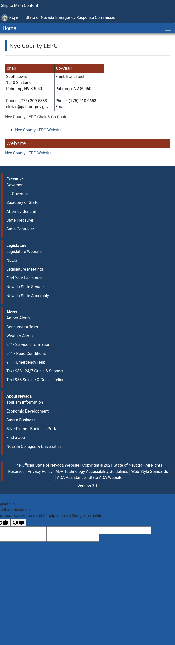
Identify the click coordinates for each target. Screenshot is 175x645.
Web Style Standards (149, 471)
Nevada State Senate (25, 286)
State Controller (20, 229)
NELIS (11, 260)
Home (8, 28)
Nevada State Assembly (27, 295)
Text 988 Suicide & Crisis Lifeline (35, 379)
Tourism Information (24, 402)
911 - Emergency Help (25, 362)
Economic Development (27, 411)
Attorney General (21, 211)
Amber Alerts (18, 318)
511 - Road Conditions (26, 353)
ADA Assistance (71, 477)
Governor (14, 185)
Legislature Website (24, 251)
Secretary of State (22, 202)
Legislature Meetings (25, 269)
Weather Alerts (19, 335)
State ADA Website (105, 477)
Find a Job (15, 437)
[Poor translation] (18, 522)
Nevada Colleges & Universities (34, 446)
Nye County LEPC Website (38, 130)
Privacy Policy (40, 471)
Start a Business (21, 420)
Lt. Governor (17, 193)
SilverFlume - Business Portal (32, 428)
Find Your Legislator (24, 278)
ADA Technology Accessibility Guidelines (91, 471)
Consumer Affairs (22, 327)
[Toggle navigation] (168, 28)
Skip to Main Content (19, 5)
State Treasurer (20, 220)
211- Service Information (28, 344)
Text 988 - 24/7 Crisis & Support (34, 371)
